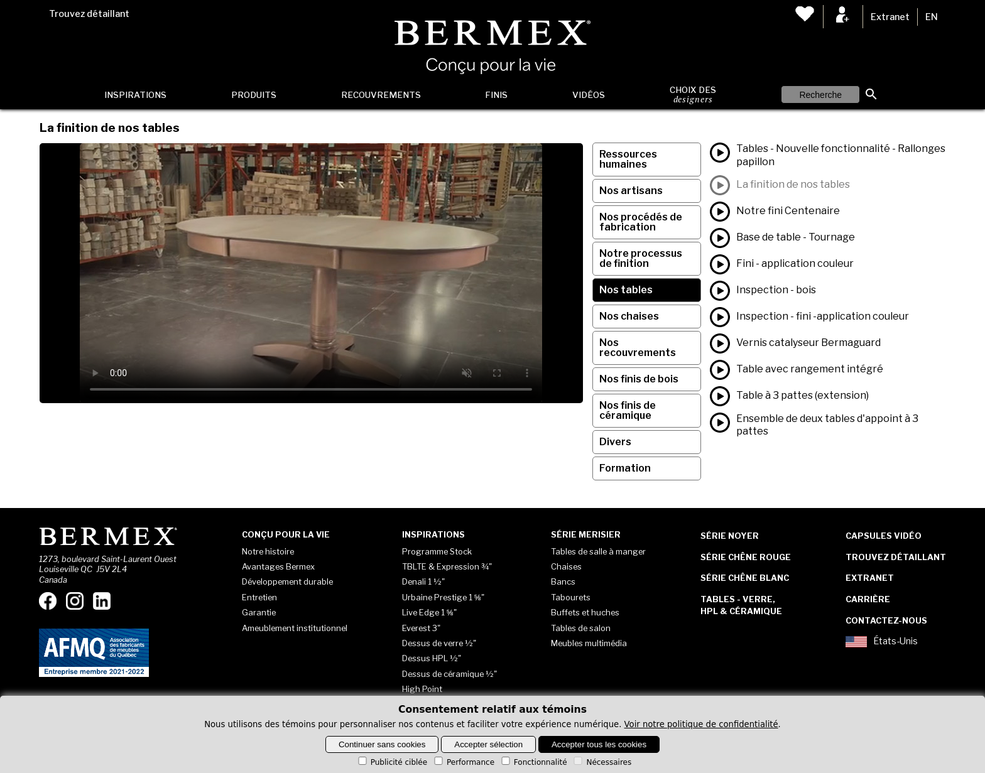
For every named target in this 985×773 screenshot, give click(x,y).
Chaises (566, 566)
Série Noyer (729, 536)
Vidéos (588, 95)
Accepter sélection (488, 744)
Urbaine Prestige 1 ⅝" (443, 597)
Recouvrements (381, 95)
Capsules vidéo (884, 536)
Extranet (890, 17)
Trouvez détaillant (89, 13)
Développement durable (287, 581)
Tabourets (570, 597)
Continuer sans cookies (382, 744)
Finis (496, 95)
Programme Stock (437, 551)
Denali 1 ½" (423, 581)
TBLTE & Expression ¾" (447, 566)
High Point (422, 689)
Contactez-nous (886, 620)
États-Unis (882, 641)
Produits (253, 95)
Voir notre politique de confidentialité (701, 724)
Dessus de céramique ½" (449, 674)
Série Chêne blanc (744, 578)
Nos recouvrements (637, 348)
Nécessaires (601, 762)
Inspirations (135, 95)
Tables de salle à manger (598, 551)
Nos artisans (631, 191)
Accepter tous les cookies (599, 744)
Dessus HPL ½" (431, 658)
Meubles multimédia (589, 643)
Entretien (259, 597)
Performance (463, 762)
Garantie (259, 612)
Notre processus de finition (640, 258)
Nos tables (626, 290)
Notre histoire (268, 551)
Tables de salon (581, 628)
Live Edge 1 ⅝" (429, 612)
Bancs (563, 581)
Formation (625, 468)
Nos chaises (629, 316)
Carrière (868, 599)
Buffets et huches (585, 612)
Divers (615, 442)
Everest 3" (421, 628)
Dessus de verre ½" (439, 643)
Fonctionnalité (533, 762)
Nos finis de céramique (627, 410)
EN (931, 17)
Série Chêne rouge (745, 557)
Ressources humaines (628, 159)
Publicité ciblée (391, 762)
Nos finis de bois (638, 379)
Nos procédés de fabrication (640, 222)
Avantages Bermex (278, 566)
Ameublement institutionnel (294, 628)
